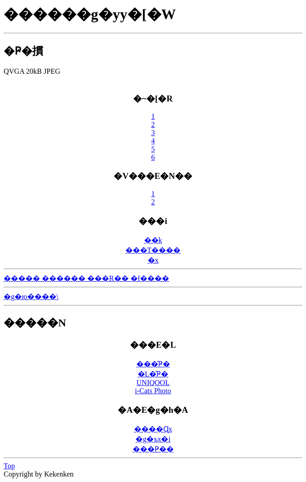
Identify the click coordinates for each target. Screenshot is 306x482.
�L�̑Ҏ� (153, 374)
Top (9, 466)
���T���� (153, 250)
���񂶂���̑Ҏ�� (153, 449)
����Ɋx (153, 429)
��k (153, 240)
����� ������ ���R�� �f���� (86, 278)
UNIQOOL (153, 382)
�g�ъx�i (153, 439)
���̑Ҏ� (153, 364)
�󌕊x (153, 260)
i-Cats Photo (153, 391)
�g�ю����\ (31, 296)
